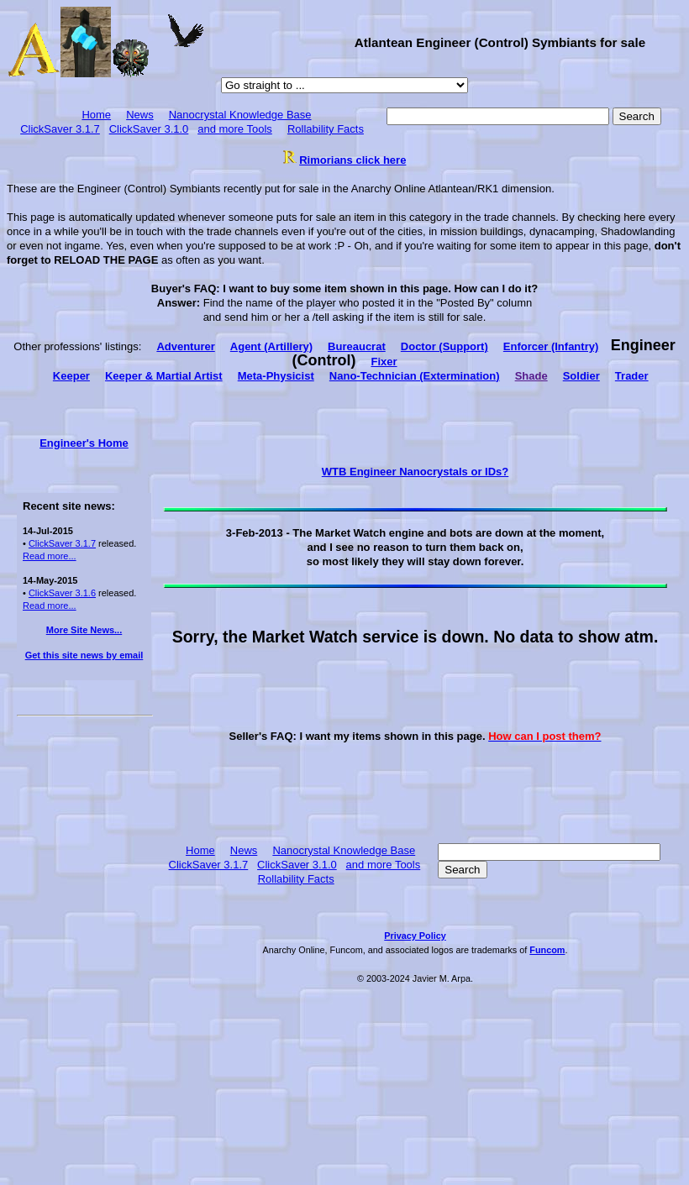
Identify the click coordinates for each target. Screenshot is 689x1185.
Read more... (49, 556)
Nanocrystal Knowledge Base (240, 114)
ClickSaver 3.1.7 (60, 129)
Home (96, 114)
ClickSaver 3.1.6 (62, 593)
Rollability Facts (325, 129)
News (140, 114)
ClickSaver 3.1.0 (149, 129)
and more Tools (234, 129)
